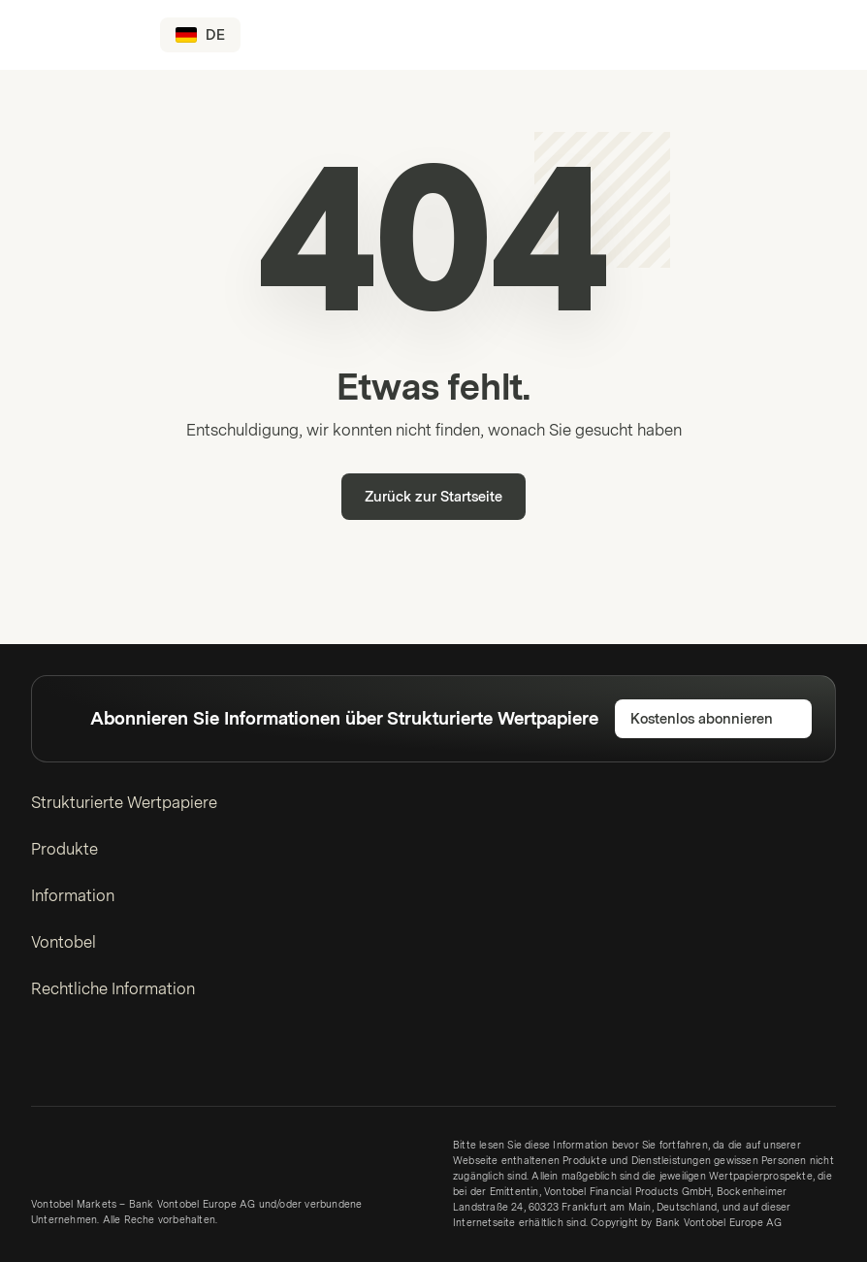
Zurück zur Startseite (433, 497)
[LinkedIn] (44, 1061)
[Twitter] (79, 1061)
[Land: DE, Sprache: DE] (200, 34)
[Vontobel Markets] (84, 34)
